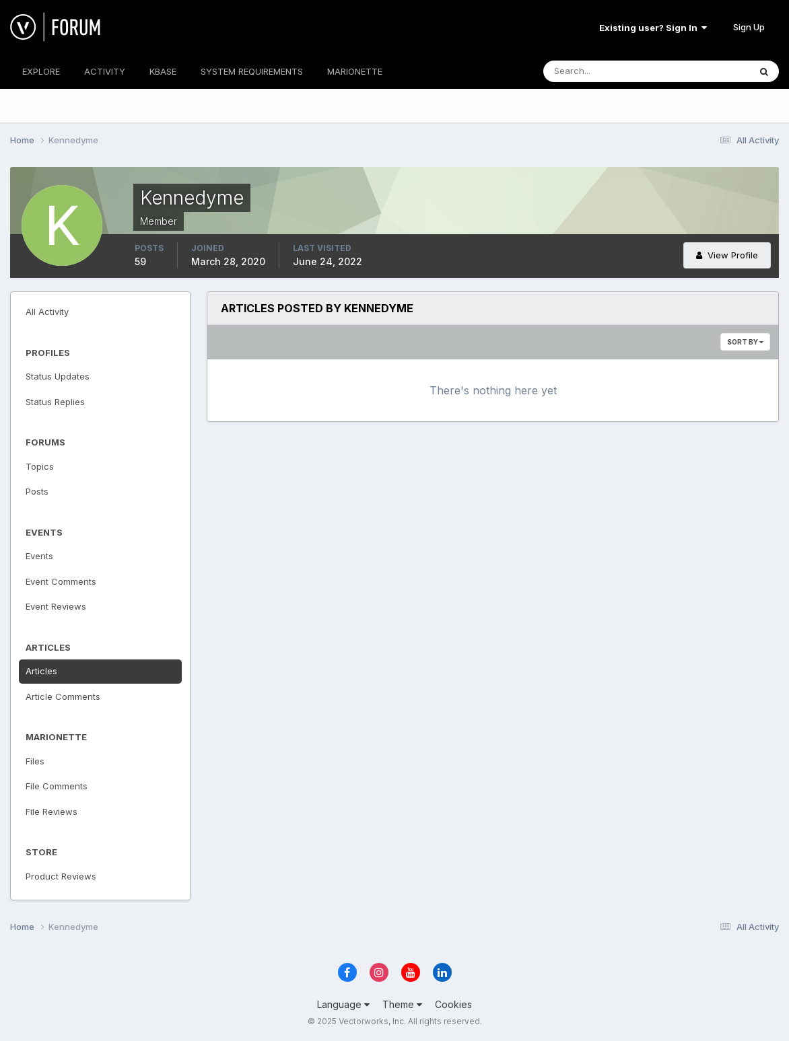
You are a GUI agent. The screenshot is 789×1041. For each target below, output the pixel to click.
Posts (37, 491)
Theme (402, 1004)
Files (35, 761)
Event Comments (61, 581)
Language (343, 1004)
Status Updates (58, 376)
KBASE (162, 71)
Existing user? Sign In (653, 27)
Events (39, 555)
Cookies (453, 1004)
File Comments (57, 786)
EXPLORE (41, 71)
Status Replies (55, 401)
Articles (41, 671)
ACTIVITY (104, 71)
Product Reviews (61, 876)
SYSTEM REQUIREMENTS (252, 71)
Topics (40, 466)
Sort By (745, 342)
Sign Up (749, 27)
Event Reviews (56, 606)
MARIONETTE (354, 71)
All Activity (47, 311)
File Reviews (51, 811)
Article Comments (63, 696)
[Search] (602, 71)
